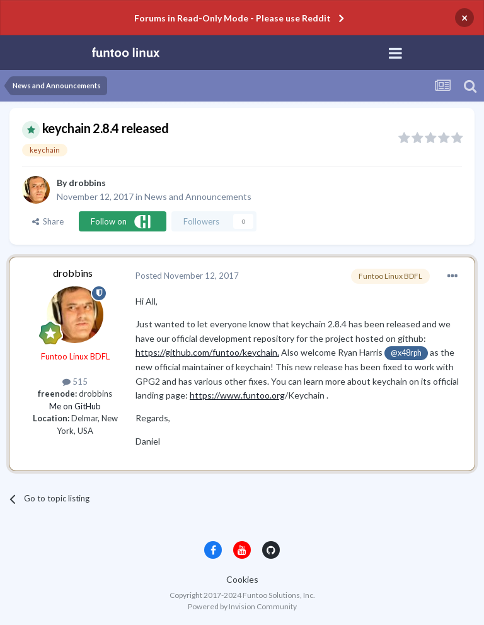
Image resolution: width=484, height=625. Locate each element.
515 (75, 382)
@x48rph (406, 353)
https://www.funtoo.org (237, 395)
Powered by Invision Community (242, 606)
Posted (187, 276)
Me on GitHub (75, 406)
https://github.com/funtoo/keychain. (207, 352)
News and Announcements (197, 196)
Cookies (242, 579)
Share (48, 221)
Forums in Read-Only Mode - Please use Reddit (232, 18)
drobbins (87, 182)
